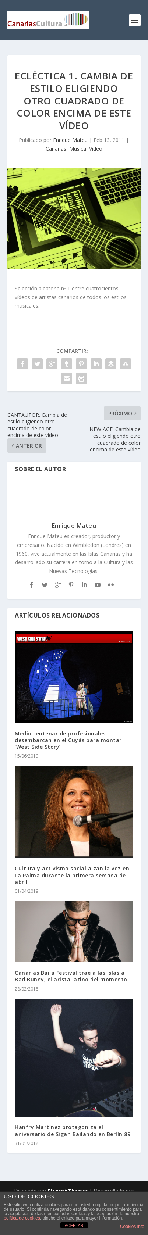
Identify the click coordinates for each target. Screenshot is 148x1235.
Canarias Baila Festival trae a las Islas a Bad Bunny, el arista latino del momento (71, 976)
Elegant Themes (68, 1191)
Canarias (56, 148)
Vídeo (95, 148)
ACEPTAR (73, 1225)
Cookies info (132, 1226)
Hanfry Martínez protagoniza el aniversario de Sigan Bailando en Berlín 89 (72, 1130)
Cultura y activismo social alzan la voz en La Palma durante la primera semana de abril (72, 875)
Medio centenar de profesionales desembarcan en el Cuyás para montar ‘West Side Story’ (68, 740)
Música (77, 148)
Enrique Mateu (70, 139)
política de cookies (22, 1218)
